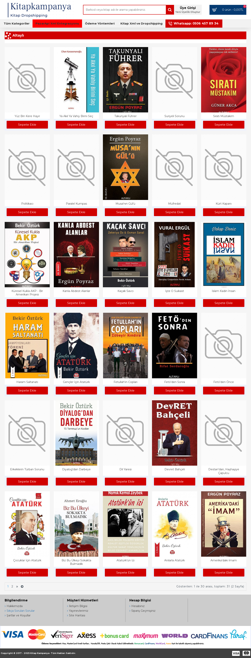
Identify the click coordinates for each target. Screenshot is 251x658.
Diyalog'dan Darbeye (76, 469)
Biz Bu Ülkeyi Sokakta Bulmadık (76, 562)
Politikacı (27, 203)
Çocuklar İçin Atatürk (27, 560)
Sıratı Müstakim (223, 116)
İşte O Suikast (174, 291)
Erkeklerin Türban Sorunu (27, 469)
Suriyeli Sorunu (174, 116)
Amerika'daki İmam (223, 560)
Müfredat (174, 203)
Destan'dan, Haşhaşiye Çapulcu (223, 471)
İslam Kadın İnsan (223, 291)
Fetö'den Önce (223, 382)
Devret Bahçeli (174, 469)
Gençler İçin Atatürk (76, 382)
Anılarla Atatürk (174, 560)
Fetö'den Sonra (174, 382)
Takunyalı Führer (125, 116)
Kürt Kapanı (224, 203)
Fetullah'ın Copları (125, 382)
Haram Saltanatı (27, 382)
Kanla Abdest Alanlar (76, 291)
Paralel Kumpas (76, 203)
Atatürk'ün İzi (125, 560)
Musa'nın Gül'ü (125, 203)
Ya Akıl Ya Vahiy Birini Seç (76, 116)
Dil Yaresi (125, 469)
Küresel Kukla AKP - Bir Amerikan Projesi (27, 292)
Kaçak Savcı (125, 291)
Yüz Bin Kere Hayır (27, 116)
